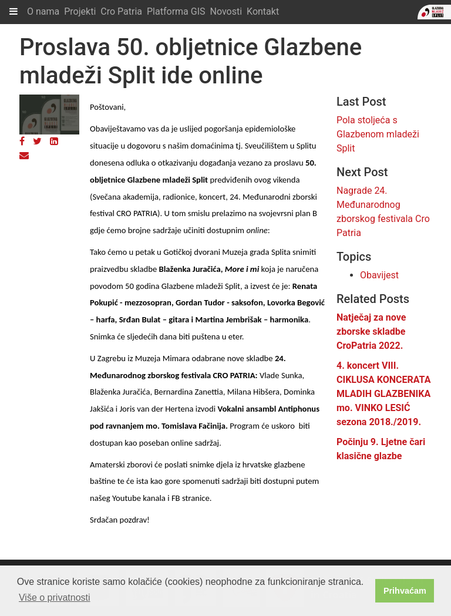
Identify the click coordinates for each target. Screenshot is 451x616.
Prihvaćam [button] (404, 590)
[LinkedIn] (54, 141)
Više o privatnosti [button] (54, 597)
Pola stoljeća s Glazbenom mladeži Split (377, 134)
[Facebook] (22, 141)
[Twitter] (37, 141)
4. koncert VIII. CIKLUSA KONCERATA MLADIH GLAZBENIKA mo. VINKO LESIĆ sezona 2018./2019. (383, 394)
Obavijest (379, 275)
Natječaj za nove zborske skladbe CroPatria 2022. (371, 331)
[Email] (24, 155)
